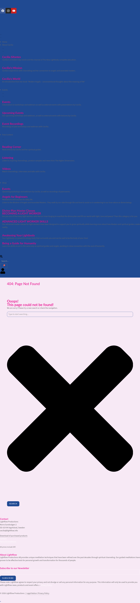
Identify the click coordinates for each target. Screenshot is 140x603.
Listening (7, 157)
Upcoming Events (13, 112)
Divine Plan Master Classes (18, 210)
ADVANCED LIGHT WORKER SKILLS (25, 221)
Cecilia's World (11, 78)
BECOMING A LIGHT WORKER (21, 213)
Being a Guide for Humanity (19, 243)
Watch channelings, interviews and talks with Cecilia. (24, 171)
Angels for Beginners (15, 196)
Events (6, 102)
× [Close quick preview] (0, 601)
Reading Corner (11, 146)
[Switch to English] (3, 5)
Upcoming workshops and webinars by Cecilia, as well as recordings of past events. (36, 191)
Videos (6, 168)
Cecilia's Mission (12, 67)
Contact (3, 538)
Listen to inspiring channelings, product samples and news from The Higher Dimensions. (38, 160)
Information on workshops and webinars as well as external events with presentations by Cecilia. (41, 104)
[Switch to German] (7, 5)
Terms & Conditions (8, 541)
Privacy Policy (46, 585)
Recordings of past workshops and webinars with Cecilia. (25, 126)
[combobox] (70, 314)
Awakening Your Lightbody (18, 235)
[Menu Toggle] (1, 36)
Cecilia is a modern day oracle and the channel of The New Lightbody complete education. (39, 59)
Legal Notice (32, 593)
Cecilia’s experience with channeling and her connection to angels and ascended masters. (39, 70)
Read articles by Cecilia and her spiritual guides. (21, 149)
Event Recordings (12, 123)
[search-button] (1, 257)
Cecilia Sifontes (11, 57)
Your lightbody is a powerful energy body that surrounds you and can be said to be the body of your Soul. (45, 238)
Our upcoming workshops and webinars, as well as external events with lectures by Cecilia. (39, 115)
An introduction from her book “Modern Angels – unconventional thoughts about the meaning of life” (43, 81)
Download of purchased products (13, 535)
